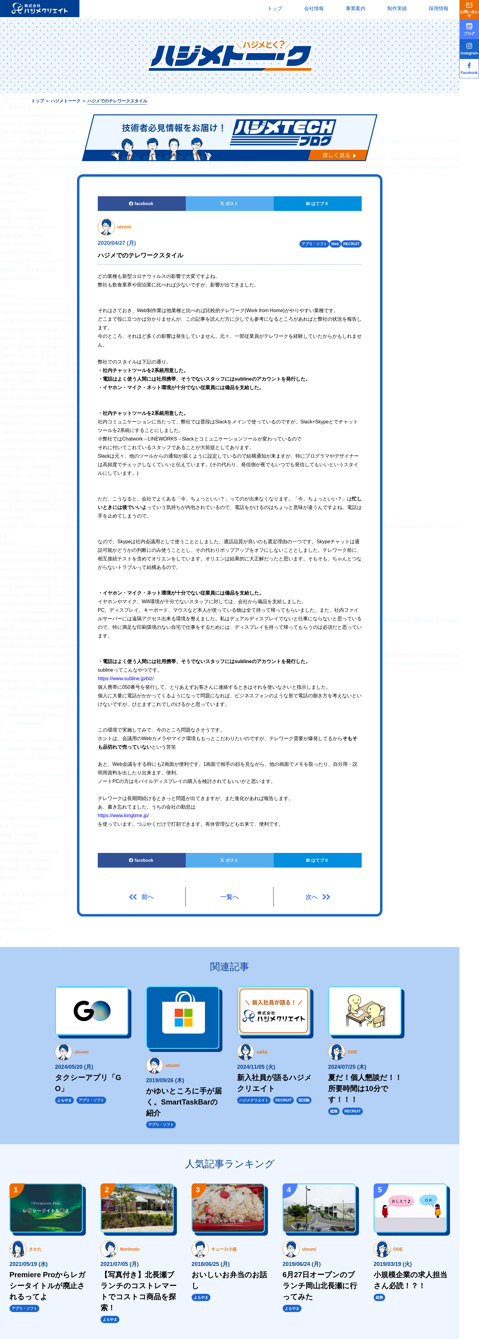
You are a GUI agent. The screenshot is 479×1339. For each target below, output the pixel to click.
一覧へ (229, 897)
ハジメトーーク (66, 100)
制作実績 (397, 8)
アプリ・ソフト (314, 244)
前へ (147, 897)
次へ (311, 897)
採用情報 (438, 8)
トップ (275, 8)
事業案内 (355, 8)
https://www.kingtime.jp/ (123, 815)
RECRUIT (351, 244)
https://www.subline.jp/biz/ (126, 678)
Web (335, 244)
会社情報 (314, 8)
